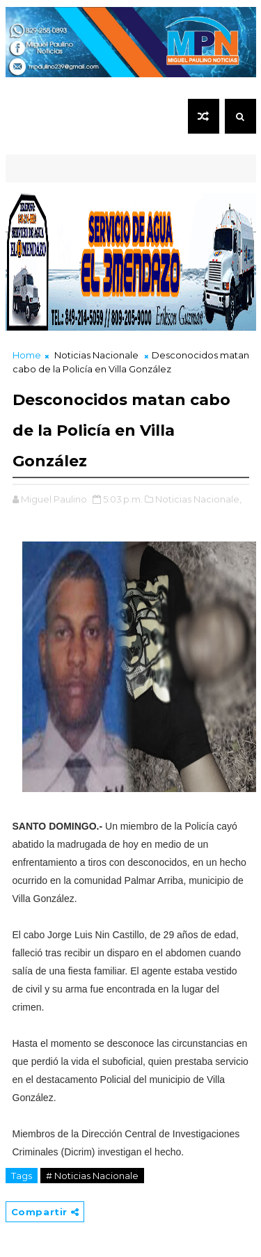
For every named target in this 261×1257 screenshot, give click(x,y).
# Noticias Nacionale (92, 1175)
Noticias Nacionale (96, 355)
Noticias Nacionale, (198, 499)
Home (27, 355)
